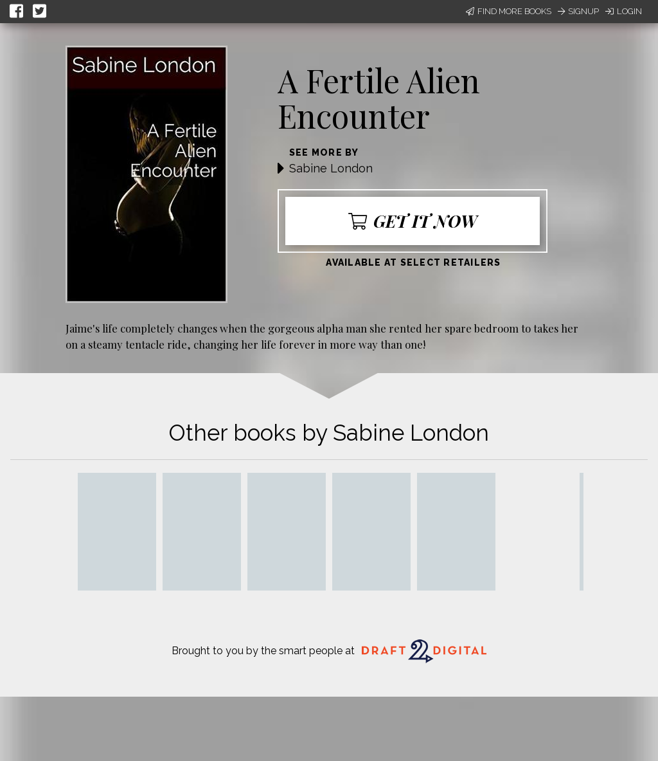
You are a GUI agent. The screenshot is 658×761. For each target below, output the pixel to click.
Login (623, 11)
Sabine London (331, 168)
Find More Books (508, 11)
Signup (578, 11)
